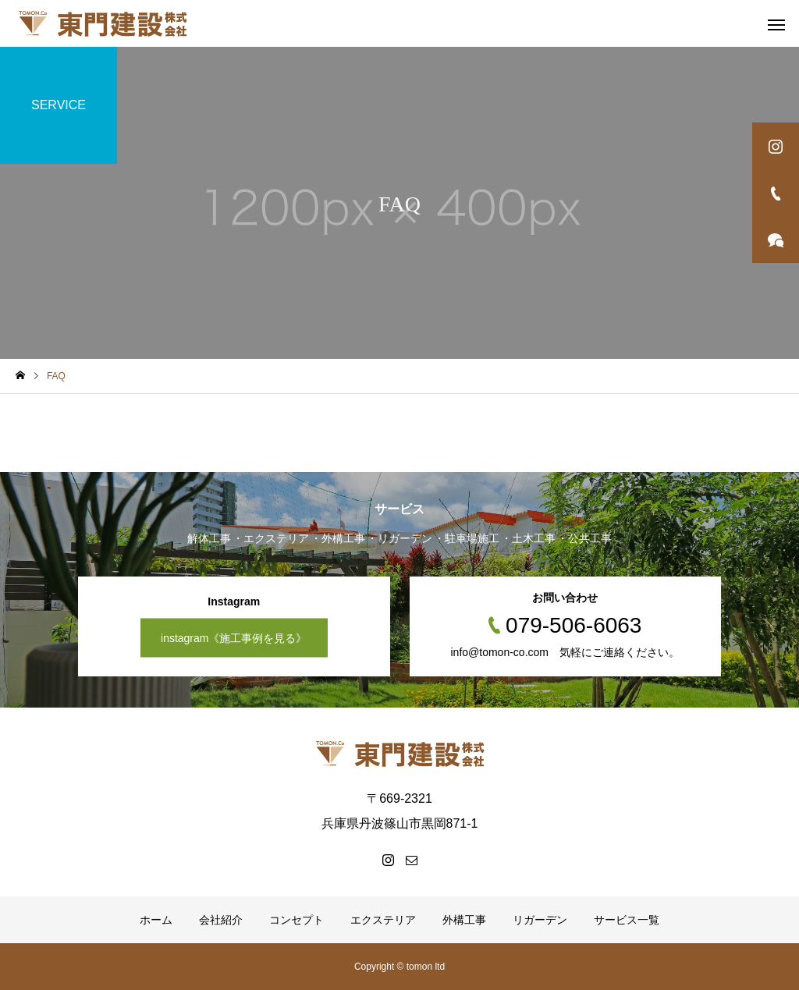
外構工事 (464, 920)
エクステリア (383, 920)
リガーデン (540, 920)
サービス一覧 (626, 920)
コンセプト (296, 920)
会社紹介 (221, 920)
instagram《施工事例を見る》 (234, 638)
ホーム (156, 920)
